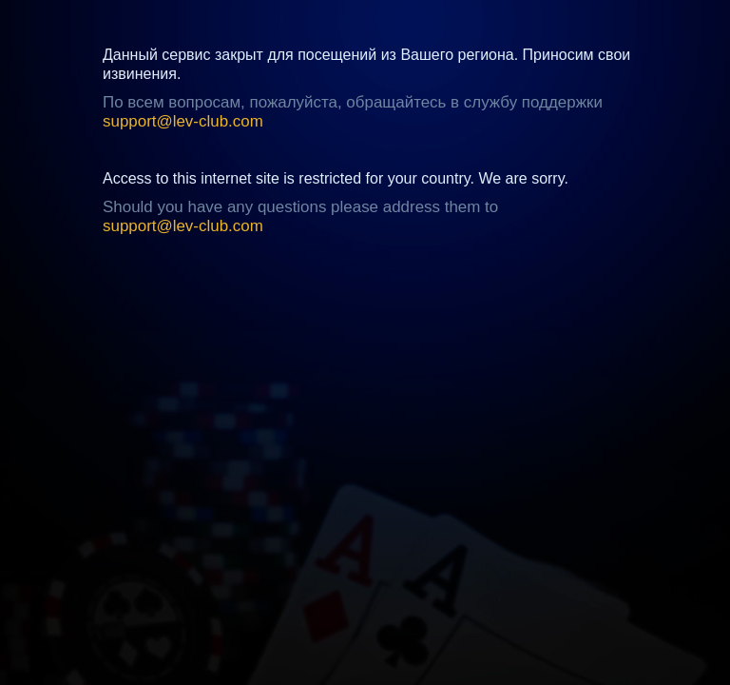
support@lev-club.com (183, 121)
